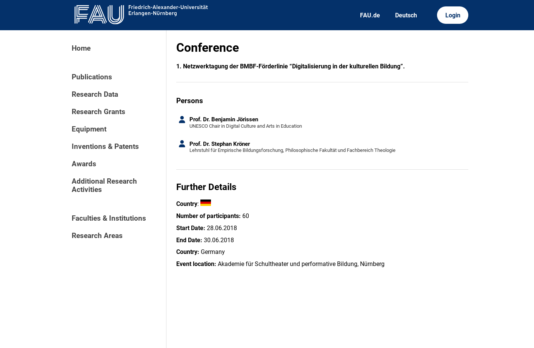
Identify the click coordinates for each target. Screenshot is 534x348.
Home (81, 48)
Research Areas (97, 236)
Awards (84, 164)
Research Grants (98, 112)
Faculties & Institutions (109, 218)
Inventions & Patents (105, 146)
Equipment (89, 129)
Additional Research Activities (104, 185)
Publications (92, 77)
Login (452, 15)
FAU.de (370, 15)
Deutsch (406, 15)
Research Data (95, 94)
